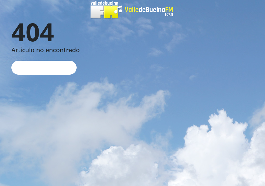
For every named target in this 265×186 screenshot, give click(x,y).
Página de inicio (44, 67)
